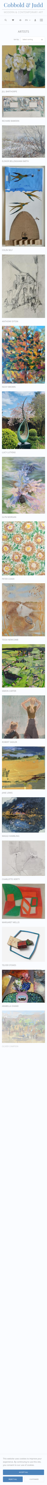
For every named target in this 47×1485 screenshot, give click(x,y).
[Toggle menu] (41, 20)
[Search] (5, 20)
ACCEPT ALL (23, 1472)
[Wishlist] (13, 20)
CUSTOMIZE (34, 1479)
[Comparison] (20, 20)
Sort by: (16, 39)
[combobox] (32, 39)
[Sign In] (35, 20)
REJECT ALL (13, 1479)
